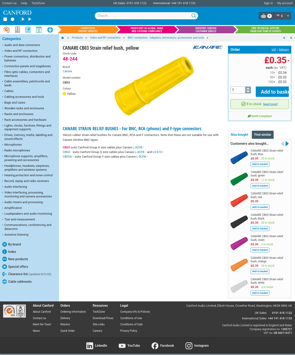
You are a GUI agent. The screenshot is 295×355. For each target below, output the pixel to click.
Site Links (99, 321)
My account (285, 3)
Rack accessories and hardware (24, 120)
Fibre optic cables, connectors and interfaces (26, 74)
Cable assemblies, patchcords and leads (26, 83)
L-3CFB (138, 147)
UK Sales (261, 309)
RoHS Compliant (259, 113)
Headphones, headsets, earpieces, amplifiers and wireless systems (26, 167)
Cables (8, 91)
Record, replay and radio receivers (25, 181)
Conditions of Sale (131, 321)
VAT (274, 49)
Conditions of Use (131, 314)
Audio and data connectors (21, 45)
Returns (65, 321)
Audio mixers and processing (22, 202)
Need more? (270, 100)
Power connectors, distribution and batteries (26, 58)
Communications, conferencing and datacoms (26, 227)
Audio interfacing (14, 187)
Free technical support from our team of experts (265, 29)
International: (162, 3)
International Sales (254, 315)
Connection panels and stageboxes (26, 66)
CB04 (67, 152)
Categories (11, 39)
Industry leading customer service (205, 29)
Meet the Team (42, 321)
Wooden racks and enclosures (23, 109)
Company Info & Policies (135, 308)
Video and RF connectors (19, 51)
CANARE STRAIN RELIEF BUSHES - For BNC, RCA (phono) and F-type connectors (132, 128)
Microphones (12, 145)
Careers (97, 327)
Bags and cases (13, 103)
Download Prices (103, 314)
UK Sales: (119, 3)
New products (15, 259)
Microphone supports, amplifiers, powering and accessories (25, 158)
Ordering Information (73, 308)
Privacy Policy (128, 327)
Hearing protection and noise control (27, 175)
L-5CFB (142, 156)
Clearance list (26, 274)
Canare (67, 71)
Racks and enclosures (17, 114)
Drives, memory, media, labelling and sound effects (27, 137)
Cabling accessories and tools (23, 97)
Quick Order (67, 327)
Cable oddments (17, 281)
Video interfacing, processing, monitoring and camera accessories (27, 194)
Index (9, 251)
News (36, 327)
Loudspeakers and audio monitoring (27, 214)
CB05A (68, 156)
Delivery (284, 49)
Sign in (268, 3)
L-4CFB (140, 152)
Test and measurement (18, 220)
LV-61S (158, 152)
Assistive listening (15, 235)
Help (24, 3)
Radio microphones (16, 151)
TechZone (38, 3)
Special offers (15, 266)
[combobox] (146, 15)
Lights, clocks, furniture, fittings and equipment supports (26, 127)
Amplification (12, 208)
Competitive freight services (88, 29)
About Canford (42, 308)
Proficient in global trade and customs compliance (147, 29)
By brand (11, 244)
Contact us (9, 3)
